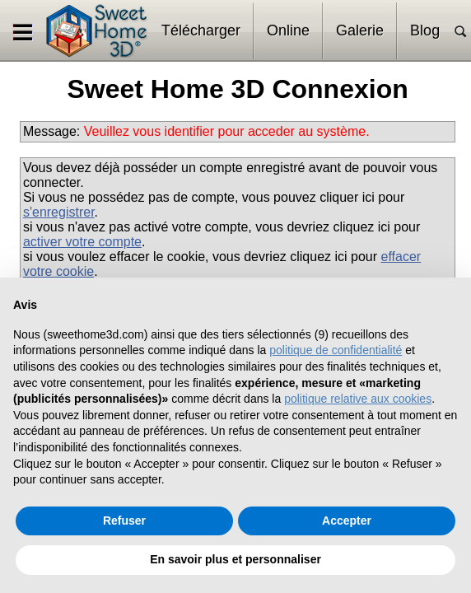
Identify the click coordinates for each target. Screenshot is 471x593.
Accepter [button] (346, 520)
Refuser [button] (124, 520)
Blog (425, 30)
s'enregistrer (59, 212)
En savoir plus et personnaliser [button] (235, 559)
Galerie (360, 30)
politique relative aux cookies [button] (357, 398)
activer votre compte (82, 242)
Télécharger (200, 30)
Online (288, 30)
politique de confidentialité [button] (335, 350)
